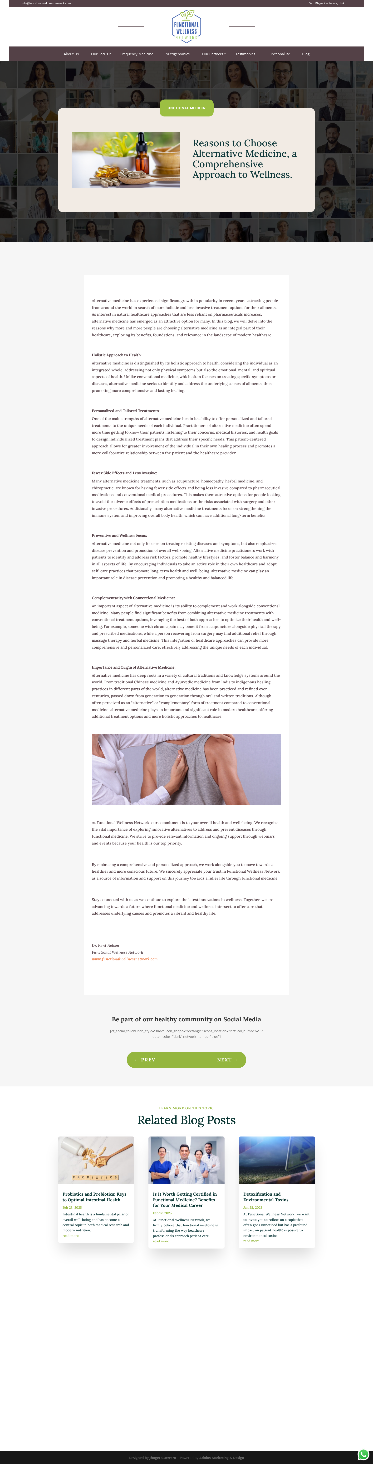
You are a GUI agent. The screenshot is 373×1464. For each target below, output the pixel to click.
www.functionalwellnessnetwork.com (125, 959)
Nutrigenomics (178, 54)
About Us (71, 54)
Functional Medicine (187, 108)
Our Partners (212, 54)
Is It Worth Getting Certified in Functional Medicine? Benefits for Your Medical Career (185, 1199)
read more (71, 1236)
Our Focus (99, 54)
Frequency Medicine (136, 54)
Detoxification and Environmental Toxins (266, 1196)
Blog (305, 54)
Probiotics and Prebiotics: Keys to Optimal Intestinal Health (95, 1196)
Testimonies (245, 54)
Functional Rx (279, 54)
